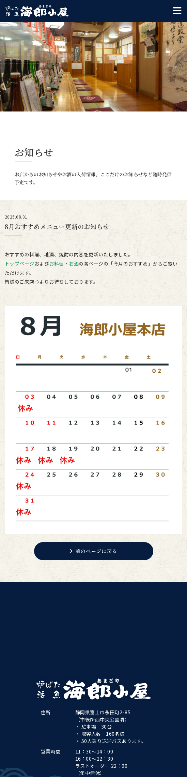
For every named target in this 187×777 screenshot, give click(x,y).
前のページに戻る (93, 551)
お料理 (56, 263)
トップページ (19, 263)
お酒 (74, 263)
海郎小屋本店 (37, 10)
